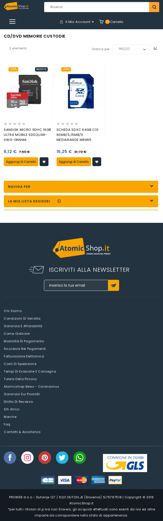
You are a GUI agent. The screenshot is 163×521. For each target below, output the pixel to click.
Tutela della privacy (20, 379)
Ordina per (101, 49)
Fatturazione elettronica (24, 356)
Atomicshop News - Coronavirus (31, 386)
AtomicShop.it (81, 503)
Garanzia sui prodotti (22, 394)
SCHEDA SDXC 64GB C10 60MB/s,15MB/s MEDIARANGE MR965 (78, 134)
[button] (44, 161)
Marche (10, 417)
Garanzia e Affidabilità (23, 326)
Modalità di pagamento (24, 341)
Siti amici (12, 409)
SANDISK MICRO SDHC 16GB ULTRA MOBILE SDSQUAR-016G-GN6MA (27, 134)
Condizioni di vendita (22, 318)
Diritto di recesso (18, 402)
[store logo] (16, 6)
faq (7, 424)
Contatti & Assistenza (22, 432)
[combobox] (101, 7)
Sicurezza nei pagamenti (25, 349)
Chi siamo (13, 311)
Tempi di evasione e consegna (30, 371)
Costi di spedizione (20, 364)
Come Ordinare (17, 333)
